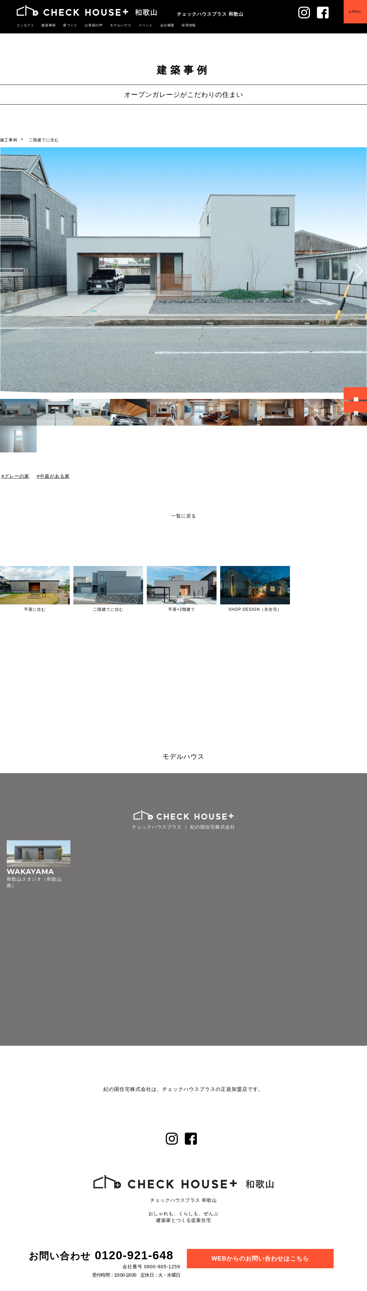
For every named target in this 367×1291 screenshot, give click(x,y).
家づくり (66, 25)
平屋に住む (35, 609)
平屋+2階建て (181, 609)
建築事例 (46, 25)
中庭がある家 (55, 476)
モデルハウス (113, 25)
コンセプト (25, 25)
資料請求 (356, 407)
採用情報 (177, 25)
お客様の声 (89, 25)
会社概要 (157, 25)
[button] (359, 271)
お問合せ (350, 16)
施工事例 (8, 140)
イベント (137, 25)
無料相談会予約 (356, 393)
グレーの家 (16, 476)
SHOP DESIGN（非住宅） (255, 609)
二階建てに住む (44, 140)
